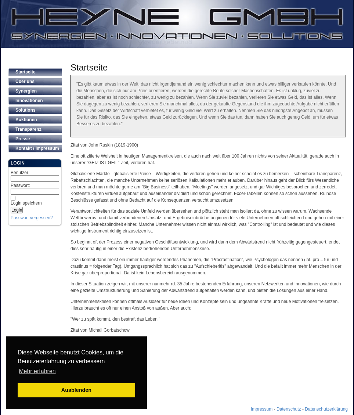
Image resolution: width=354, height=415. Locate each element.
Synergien (26, 91)
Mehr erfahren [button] (37, 371)
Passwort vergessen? (32, 217)
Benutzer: (39, 176)
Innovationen (29, 100)
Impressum (261, 409)
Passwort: (39, 189)
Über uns (25, 81)
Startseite (25, 72)
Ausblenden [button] (76, 390)
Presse (22, 138)
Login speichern (26, 203)
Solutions (25, 110)
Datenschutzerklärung (326, 409)
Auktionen (26, 119)
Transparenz (28, 129)
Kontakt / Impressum (37, 148)
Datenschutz (289, 409)
